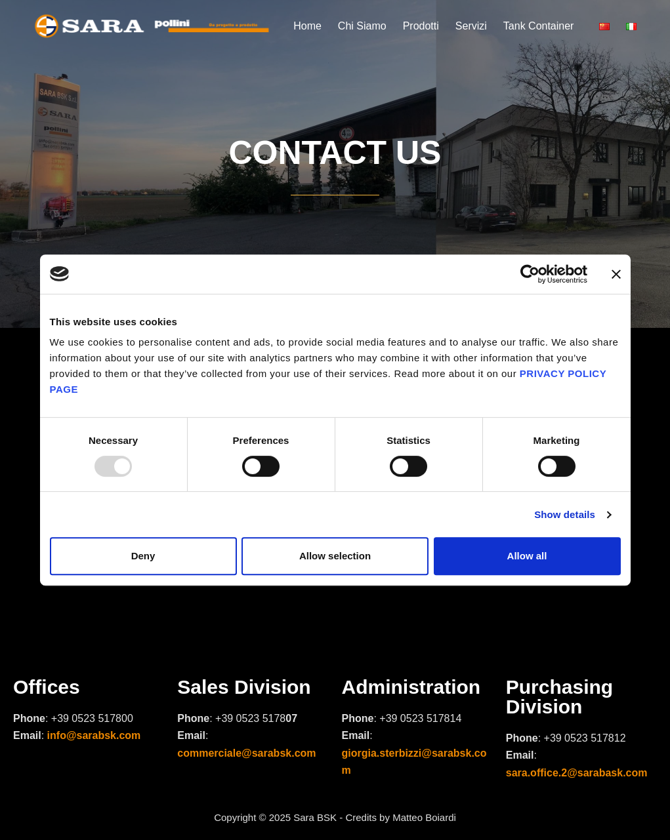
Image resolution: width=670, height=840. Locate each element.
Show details (564, 514)
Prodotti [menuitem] (421, 25)
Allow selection (335, 555)
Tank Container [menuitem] (538, 25)
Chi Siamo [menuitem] (362, 25)
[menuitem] (608, 26)
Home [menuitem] (307, 25)
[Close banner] (616, 274)
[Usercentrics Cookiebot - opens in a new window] (529, 274)
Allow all (527, 555)
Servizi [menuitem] (471, 25)
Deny (143, 555)
